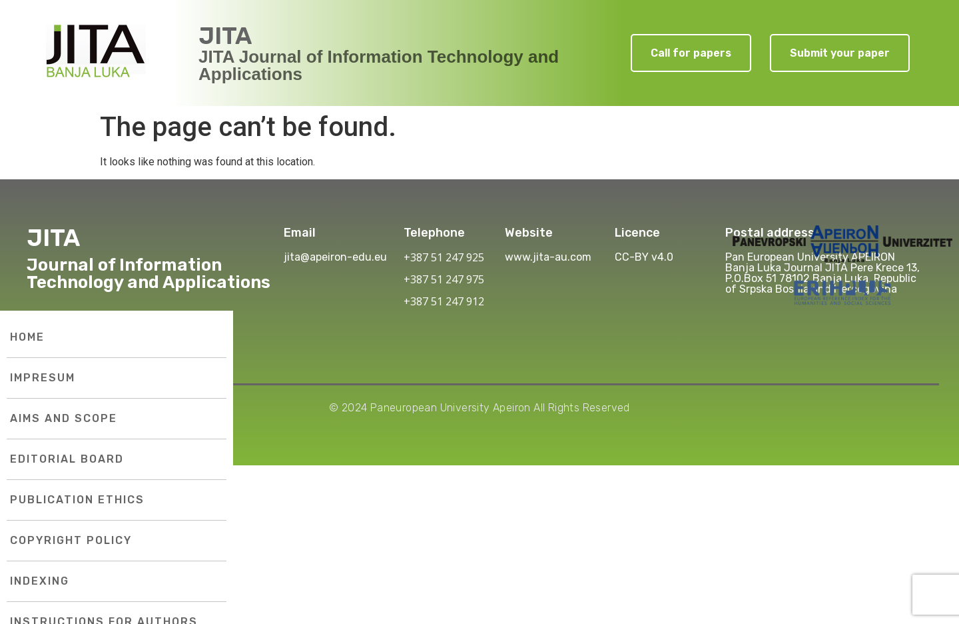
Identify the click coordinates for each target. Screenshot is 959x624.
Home (27, 337)
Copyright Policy (71, 540)
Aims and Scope (63, 418)
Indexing (39, 581)
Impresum (42, 377)
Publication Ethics (77, 499)
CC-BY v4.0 (644, 257)
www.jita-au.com (548, 257)
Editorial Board (67, 459)
